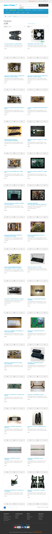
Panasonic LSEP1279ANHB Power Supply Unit (13, 172)
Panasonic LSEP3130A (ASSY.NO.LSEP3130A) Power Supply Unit (37, 204)
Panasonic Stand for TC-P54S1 (35, 267)
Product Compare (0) (31, 23)
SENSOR (28, 12)
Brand (10, 16)
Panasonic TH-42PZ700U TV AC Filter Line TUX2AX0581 (13, 491)
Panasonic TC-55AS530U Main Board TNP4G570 (36, 331)
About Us (5, 515)
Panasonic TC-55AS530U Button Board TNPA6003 (36, 299)
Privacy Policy (6, 517)
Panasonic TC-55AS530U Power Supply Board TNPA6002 (13, 363)
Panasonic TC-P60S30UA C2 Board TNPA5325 (12, 459)
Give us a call (34, 1)
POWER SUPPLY (40, 10)
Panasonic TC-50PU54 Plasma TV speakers (14, 299)
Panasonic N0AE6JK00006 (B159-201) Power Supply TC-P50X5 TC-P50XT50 (12, 267)
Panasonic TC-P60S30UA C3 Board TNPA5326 (35, 459)
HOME (7, 10)
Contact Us (17, 515)
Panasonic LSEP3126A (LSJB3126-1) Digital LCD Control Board (14, 204)
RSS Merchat (21, 532)
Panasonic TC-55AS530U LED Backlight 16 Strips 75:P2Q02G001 (13, 331)
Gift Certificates (29, 516)
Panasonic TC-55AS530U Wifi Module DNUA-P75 (12, 427)
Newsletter (40, 519)
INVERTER (23, 12)
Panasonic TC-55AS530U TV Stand (35, 394)
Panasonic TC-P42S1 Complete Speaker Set (37, 427)
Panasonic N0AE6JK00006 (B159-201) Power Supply (36, 235)
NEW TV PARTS (27, 10)
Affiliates (28, 517)
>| (16, 507)
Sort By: (5, 26)
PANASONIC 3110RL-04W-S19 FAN (35, 43)
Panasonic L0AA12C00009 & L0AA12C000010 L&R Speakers (11, 140)
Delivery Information (7, 516)
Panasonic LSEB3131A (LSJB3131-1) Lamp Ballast (37, 140)
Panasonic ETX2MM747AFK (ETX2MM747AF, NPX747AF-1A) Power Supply (14, 76)
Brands (28, 515)
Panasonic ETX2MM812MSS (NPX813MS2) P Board (38, 108)
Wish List (40, 517)
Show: (29, 26)
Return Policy (6, 520)
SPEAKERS (18, 12)
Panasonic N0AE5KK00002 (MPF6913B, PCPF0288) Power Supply (13, 235)
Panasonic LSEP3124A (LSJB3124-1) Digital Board (37, 172)
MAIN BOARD (8, 12)
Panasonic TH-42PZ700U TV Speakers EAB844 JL (36, 491)
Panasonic (15, 16)
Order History (41, 516)
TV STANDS (34, 10)
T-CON (13, 12)
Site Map (16, 517)
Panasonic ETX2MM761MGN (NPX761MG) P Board (14, 108)
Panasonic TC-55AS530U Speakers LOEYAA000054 (35, 363)
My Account (41, 515)
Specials (28, 519)
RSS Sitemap (26, 532)
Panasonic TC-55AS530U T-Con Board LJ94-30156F (14, 395)
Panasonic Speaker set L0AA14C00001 (13, 43)
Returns (16, 516)
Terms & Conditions (7, 519)
